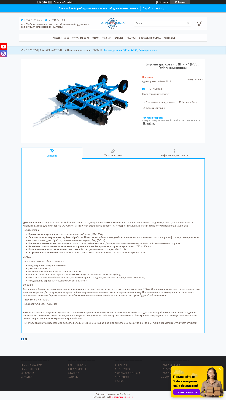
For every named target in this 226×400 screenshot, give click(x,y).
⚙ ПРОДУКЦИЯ (122, 369)
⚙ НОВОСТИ (27, 373)
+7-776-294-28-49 (80, 38)
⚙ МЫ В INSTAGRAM (31, 365)
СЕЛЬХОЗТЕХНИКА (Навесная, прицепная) (68, 50)
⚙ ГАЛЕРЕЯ (74, 373)
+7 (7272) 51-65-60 (60, 38)
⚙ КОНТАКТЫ (122, 377)
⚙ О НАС (119, 381)
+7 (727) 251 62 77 (170, 373)
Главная (106, 38)
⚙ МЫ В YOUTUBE (30, 369)
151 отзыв (163, 2)
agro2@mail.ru (168, 377)
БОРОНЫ (97, 50)
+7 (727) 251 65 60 (170, 365)
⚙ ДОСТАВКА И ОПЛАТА (127, 373)
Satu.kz (127, 394)
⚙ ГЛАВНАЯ (121, 365)
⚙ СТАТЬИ (26, 377)
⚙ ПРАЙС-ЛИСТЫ (77, 369)
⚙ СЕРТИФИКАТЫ (77, 365)
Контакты (169, 38)
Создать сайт (60, 2)
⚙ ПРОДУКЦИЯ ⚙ (35, 50)
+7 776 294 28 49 (169, 369)
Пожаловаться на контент (121, 397)
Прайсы (131, 38)
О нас (95, 38)
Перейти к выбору (154, 8)
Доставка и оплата (150, 38)
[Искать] (188, 23)
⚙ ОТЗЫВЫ (73, 377)
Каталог (118, 38)
